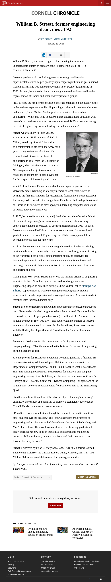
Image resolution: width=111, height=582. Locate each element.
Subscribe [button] (55, 505)
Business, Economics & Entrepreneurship (29, 477)
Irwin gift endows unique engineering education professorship (40, 531)
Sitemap (11, 564)
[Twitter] (95, 579)
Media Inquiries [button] (87, 477)
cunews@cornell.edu (49, 571)
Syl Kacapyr (46, 39)
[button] (82, 152)
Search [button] (101, 3)
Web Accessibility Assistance (19, 571)
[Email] (100, 579)
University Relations (16, 574)
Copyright (12, 568)
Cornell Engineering (63, 39)
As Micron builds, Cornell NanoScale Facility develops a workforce (82, 533)
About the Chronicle (16, 561)
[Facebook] (89, 579)
